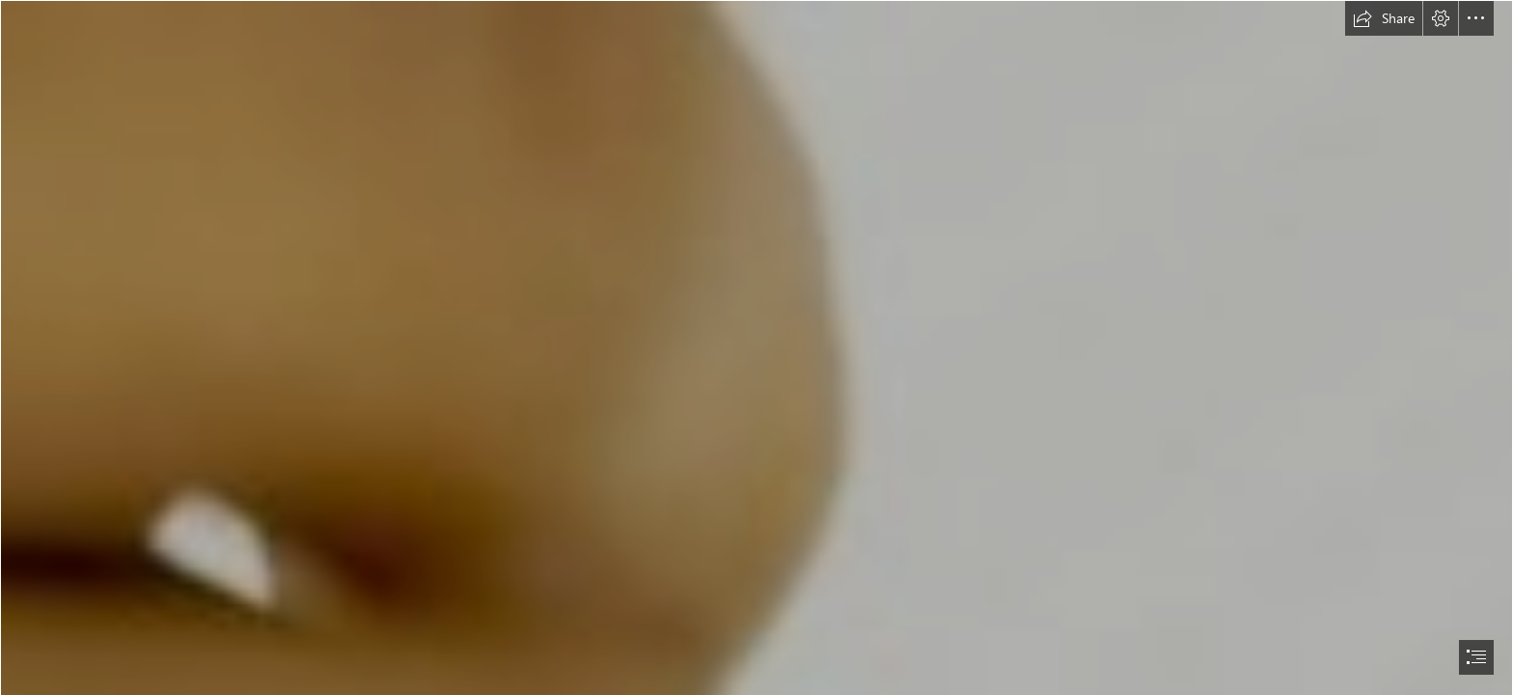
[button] (1383, 18)
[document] (756, 347)
